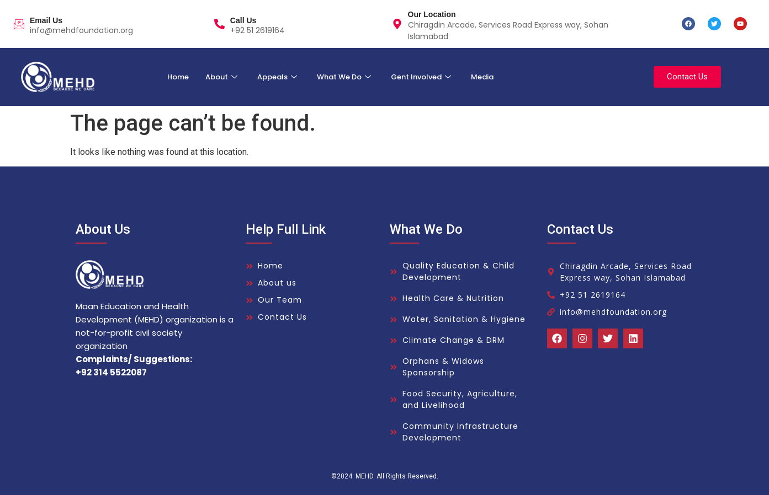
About (221, 77)
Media (482, 77)
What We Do (344, 77)
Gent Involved (421, 77)
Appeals (277, 77)
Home (178, 77)
